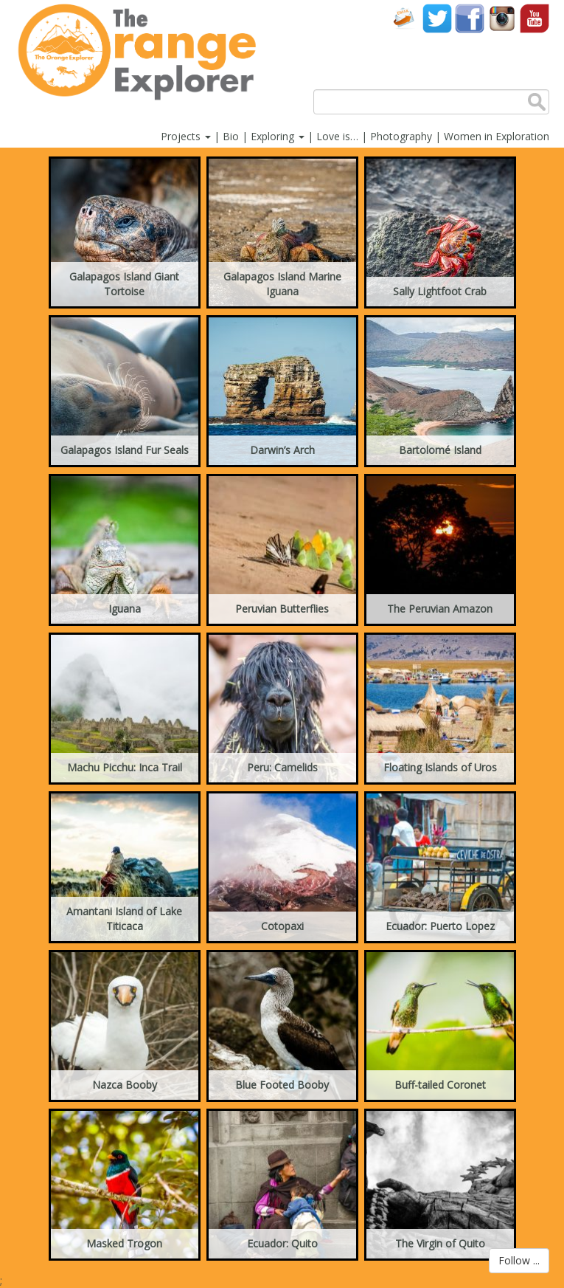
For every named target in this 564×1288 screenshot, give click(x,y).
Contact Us (404, 18)
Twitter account (437, 18)
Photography (401, 136)
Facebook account (469, 18)
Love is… (337, 136)
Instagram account (502, 18)
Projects (186, 136)
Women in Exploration (496, 136)
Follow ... (519, 1260)
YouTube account (534, 18)
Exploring (277, 136)
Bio (231, 136)
